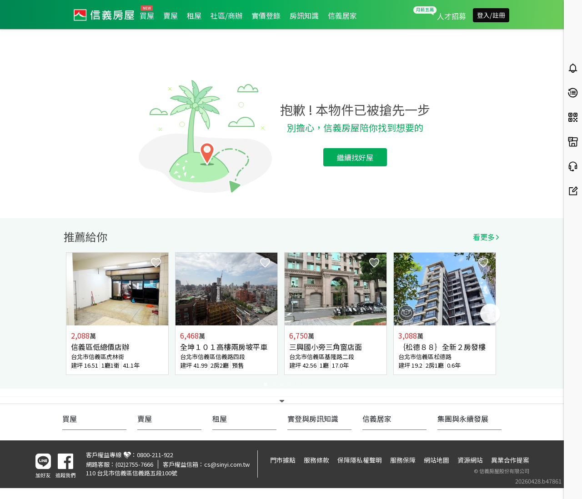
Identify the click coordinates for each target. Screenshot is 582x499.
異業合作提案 (510, 459)
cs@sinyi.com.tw (227, 464)
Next (490, 314)
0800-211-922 (155, 454)
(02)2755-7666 (134, 464)
